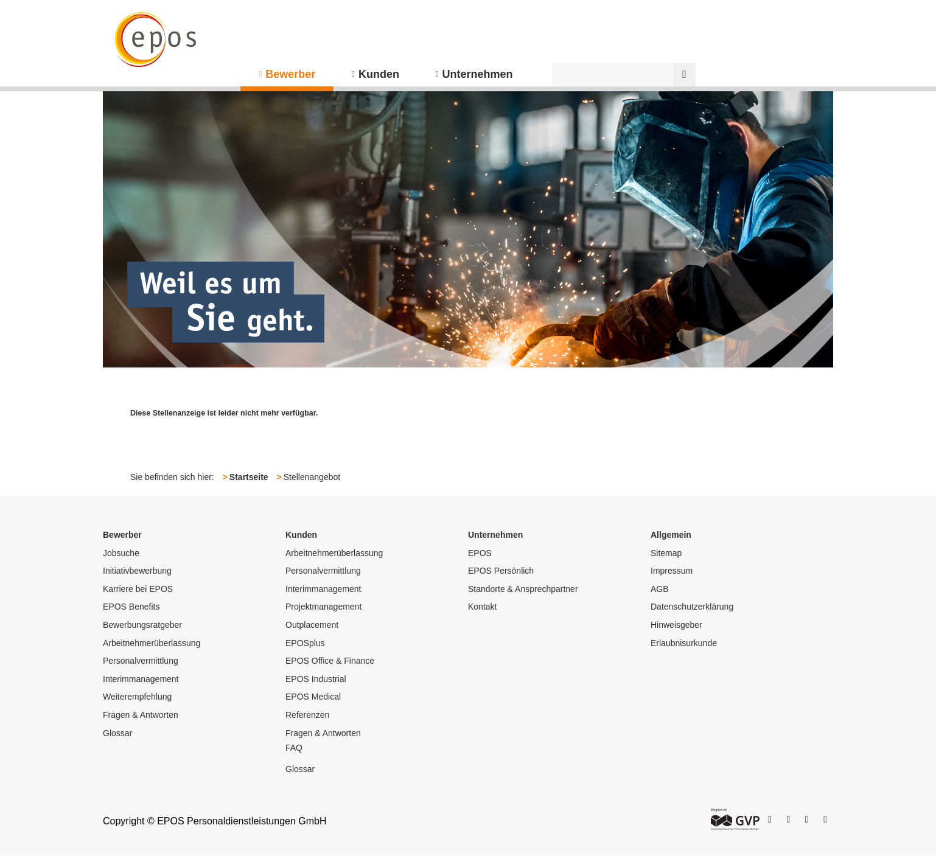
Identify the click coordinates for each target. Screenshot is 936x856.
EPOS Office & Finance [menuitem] (329, 661)
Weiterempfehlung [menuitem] (137, 696)
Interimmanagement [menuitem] (141, 679)
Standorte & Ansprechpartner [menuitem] (523, 589)
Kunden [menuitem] (378, 74)
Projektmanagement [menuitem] (323, 606)
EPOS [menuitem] (480, 553)
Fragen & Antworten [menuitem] (140, 715)
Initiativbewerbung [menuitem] (137, 571)
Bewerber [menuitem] (290, 74)
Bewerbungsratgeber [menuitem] (142, 625)
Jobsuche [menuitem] (121, 553)
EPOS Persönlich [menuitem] (501, 571)
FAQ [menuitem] (293, 748)
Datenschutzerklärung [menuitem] (692, 606)
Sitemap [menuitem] (666, 553)
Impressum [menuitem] (672, 571)
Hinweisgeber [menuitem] (676, 625)
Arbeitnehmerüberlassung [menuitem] (151, 643)
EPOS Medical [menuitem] (313, 696)
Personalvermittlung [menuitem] (140, 661)
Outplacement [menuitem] (311, 625)
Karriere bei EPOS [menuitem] (138, 589)
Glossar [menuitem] (117, 733)
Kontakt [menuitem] (482, 606)
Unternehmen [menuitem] (477, 74)
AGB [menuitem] (660, 589)
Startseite (248, 477)
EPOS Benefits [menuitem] (131, 606)
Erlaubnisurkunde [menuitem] (684, 643)
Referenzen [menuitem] (307, 715)
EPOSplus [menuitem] (305, 643)
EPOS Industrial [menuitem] (315, 679)
